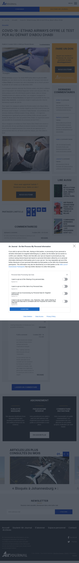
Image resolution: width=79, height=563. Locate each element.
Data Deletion (27, 316)
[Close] (75, 247)
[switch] (65, 279)
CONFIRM (24, 309)
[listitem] (39, 275)
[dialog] (39, 281)
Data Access (39, 316)
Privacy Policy (51, 316)
